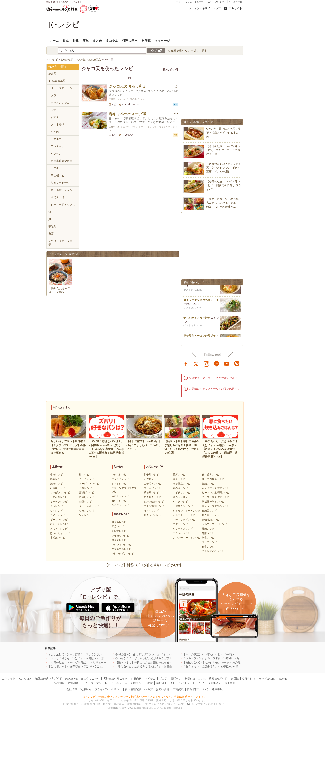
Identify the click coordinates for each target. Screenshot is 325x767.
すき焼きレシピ (152, 497)
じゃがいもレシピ (60, 492)
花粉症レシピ (119, 531)
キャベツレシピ (59, 501)
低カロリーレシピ (212, 515)
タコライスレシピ (183, 528)
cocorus (283, 678)
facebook (186, 363)
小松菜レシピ (57, 537)
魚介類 (52, 73)
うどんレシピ (151, 510)
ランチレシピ (209, 542)
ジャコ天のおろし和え (127, 86)
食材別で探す (57, 66)
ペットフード (187, 682)
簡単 (86, 40)
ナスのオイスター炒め (196, 319)
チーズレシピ (86, 479)
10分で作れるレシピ (213, 479)
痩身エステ (214, 682)
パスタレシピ (180, 501)
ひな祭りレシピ (120, 535)
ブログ (163, 678)
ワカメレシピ (86, 510)
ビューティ (200, 2)
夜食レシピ (208, 546)
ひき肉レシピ (57, 488)
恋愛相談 (73, 682)
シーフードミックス (63, 204)
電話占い (176, 678)
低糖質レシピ (209, 510)
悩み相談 (59, 682)
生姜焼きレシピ (152, 483)
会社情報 (71, 689)
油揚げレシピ (86, 497)
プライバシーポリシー (108, 689)
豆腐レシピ (85, 488)
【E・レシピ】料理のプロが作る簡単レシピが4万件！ (145, 565)
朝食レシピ (208, 537)
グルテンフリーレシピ (214, 524)
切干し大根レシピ (89, 506)
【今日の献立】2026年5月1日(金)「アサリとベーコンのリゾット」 (88, 662)
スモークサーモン (61, 88)
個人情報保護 (133, 689)
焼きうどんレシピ (154, 515)
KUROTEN (25, 678)
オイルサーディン (61, 190)
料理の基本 (130, 40)
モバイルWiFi (267, 678)
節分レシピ (118, 526)
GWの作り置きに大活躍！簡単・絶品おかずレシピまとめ (223, 132)
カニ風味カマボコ (61, 160)
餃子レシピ (179, 479)
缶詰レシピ (208, 483)
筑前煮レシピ (151, 492)
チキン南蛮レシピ (154, 506)
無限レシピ (208, 533)
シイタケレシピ (120, 505)
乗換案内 (135, 682)
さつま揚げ (57, 124)
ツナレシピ (85, 515)
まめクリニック (90, 678)
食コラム (112, 40)
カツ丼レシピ (151, 479)
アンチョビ (57, 146)
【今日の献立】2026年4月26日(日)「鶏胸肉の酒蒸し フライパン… (223, 185)
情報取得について (198, 689)
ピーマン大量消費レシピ (215, 492)
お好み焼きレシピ (154, 501)
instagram (206, 363)
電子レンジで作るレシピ (215, 506)
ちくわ (55, 131)
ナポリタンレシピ (183, 506)
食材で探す (177, 50)
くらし (188, 2)
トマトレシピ (119, 483)
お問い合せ (162, 689)
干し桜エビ (57, 175)
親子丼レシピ (151, 474)
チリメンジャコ (60, 102)
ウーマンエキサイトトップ (205, 8)
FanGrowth (71, 678)
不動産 (149, 682)
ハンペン (56, 153)
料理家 (146, 40)
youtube (227, 363)
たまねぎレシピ (59, 497)
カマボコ (56, 139)
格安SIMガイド (218, 678)
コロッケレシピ (181, 533)
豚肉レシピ (56, 479)
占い (210, 2)
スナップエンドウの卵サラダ (200, 301)
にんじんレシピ (59, 524)
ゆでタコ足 (57, 197)
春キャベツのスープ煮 (127, 114)
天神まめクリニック (115, 678)
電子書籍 (229, 682)
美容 (173, 682)
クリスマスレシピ (121, 549)
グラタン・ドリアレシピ (186, 510)
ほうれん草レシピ (60, 533)
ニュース (121, 682)
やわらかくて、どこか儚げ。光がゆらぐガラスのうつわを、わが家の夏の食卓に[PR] (166, 658)
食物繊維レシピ (210, 519)
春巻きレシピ (180, 488)
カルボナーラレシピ (184, 515)
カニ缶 (55, 168)
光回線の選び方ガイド (48, 678)
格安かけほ (249, 678)
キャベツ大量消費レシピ (215, 488)
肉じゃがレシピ (152, 488)
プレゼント (220, 2)
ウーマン (96, 682)
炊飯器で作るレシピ (213, 501)
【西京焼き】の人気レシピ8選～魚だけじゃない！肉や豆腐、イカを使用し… (223, 167)
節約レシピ (208, 528)
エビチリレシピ (181, 492)
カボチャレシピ (120, 496)
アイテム (150, 678)
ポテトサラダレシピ (184, 519)
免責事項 (217, 689)
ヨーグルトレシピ (89, 483)
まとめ (97, 40)
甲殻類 (52, 226)
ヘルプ (148, 689)
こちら (188, 704)
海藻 (51, 233)
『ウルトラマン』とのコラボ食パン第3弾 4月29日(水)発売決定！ (223, 658)
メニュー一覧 (235, 2)
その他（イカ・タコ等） (60, 242)
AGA (201, 682)
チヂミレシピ (180, 524)
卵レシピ (84, 474)
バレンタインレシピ (123, 553)
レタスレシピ (119, 474)
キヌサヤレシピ (120, 479)
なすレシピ (56, 510)
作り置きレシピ (210, 474)
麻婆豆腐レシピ (181, 483)
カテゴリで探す (197, 50)
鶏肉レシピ (56, 483)
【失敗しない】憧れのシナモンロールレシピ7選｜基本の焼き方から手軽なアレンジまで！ (237, 662)
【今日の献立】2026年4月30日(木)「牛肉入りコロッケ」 (217, 654)
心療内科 (136, 678)
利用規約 (85, 689)
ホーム (54, 40)
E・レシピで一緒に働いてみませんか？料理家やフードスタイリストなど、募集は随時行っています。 (145, 696)
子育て (179, 2)
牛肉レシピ (56, 474)
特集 (76, 40)
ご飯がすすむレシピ (213, 551)
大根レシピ (56, 506)
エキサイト (235, 8)
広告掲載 (178, 689)
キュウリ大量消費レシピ (215, 497)
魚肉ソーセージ (60, 182)
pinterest (237, 363)
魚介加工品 (58, 80)
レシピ (109, 682)
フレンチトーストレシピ (186, 537)
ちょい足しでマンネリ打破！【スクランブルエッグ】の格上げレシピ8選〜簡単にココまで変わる (106, 654)
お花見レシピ (119, 540)
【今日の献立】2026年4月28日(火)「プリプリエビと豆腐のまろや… (223, 150)
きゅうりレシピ (59, 528)
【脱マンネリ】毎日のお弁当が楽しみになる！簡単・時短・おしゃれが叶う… (222, 203)
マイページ (162, 40)
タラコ (55, 95)
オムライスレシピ (183, 497)
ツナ (53, 109)
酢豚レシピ (179, 474)
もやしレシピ (57, 515)
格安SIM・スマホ (195, 678)
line (216, 363)
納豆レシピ (85, 501)
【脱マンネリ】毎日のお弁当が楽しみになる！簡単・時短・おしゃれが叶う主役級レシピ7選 (171, 662)
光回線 (235, 678)
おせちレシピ (119, 522)
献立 (66, 40)
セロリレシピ (119, 500)
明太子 (55, 117)
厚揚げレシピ (86, 492)
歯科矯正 (161, 682)
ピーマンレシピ (59, 519)
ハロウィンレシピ (121, 544)
